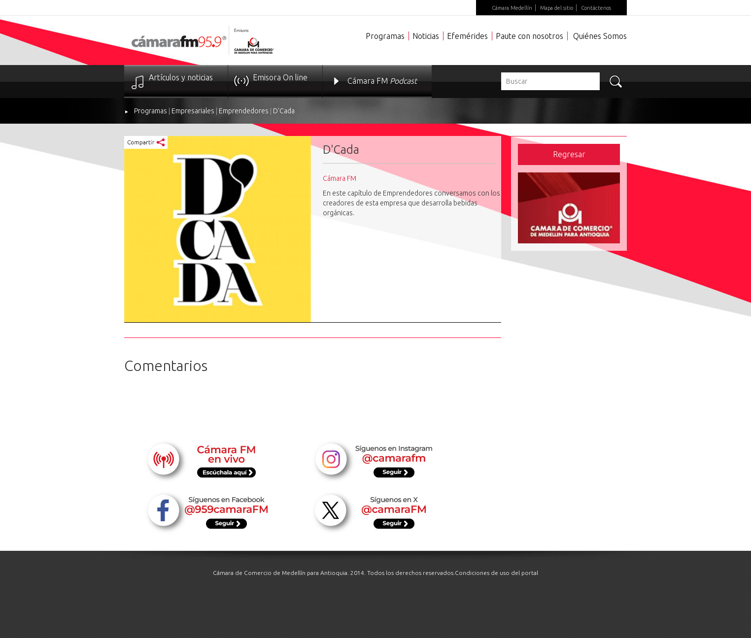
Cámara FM (382, 80)
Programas (385, 36)
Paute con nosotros (529, 36)
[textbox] (550, 81)
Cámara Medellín (512, 8)
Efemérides (467, 36)
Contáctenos (596, 8)
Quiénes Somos (600, 36)
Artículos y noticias (181, 77)
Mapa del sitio (556, 8)
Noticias (425, 36)
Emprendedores (244, 111)
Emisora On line (280, 77)
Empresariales (192, 111)
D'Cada (284, 111)
